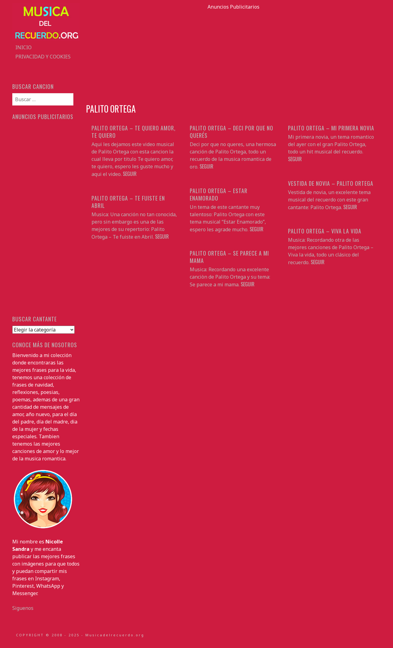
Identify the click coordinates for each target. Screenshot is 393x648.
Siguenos (22, 608)
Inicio (23, 47)
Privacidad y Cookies (43, 56)
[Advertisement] (233, 53)
